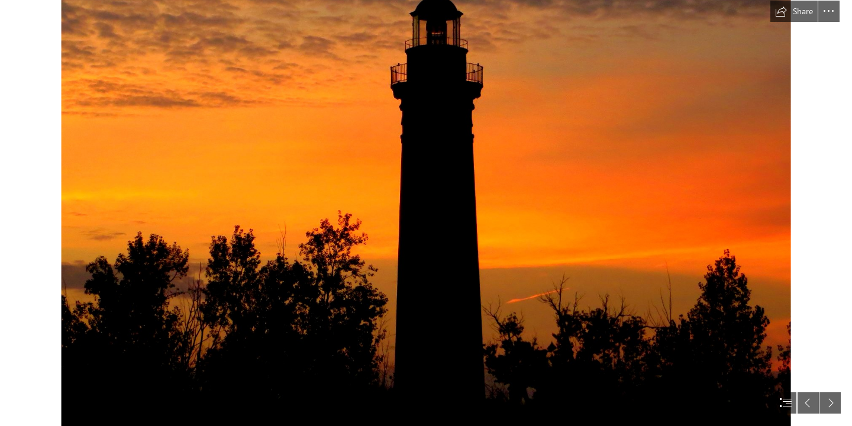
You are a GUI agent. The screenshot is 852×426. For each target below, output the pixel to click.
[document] (426, 213)
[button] (794, 11)
